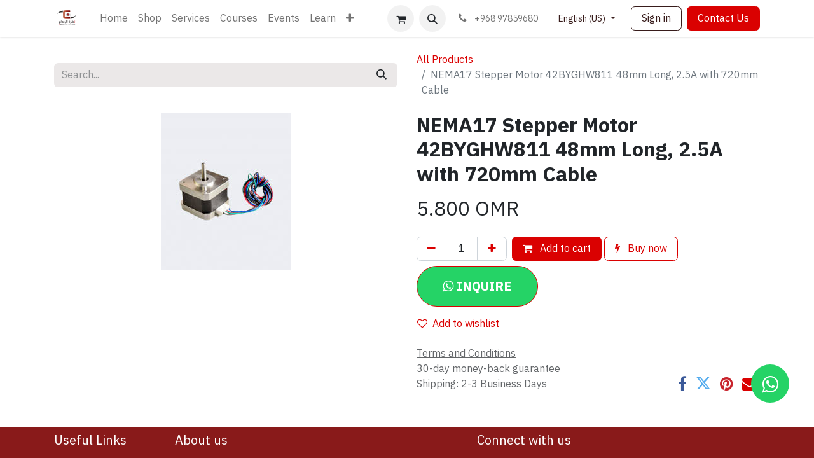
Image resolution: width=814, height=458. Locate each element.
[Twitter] (703, 383)
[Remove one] (431, 249)
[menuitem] (114, 18)
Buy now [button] (641, 248)
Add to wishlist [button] (458, 323)
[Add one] (492, 249)
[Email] (749, 383)
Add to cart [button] (557, 248)
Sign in (656, 18)
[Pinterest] (726, 383)
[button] (432, 18)
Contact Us (723, 18)
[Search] (381, 75)
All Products (445, 59)
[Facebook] (682, 383)
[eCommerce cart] (400, 18)
